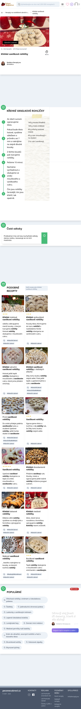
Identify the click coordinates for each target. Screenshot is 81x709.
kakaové (10, 512)
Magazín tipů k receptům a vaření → (65, 630)
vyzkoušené (35, 318)
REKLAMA (45, 690)
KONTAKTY (32, 690)
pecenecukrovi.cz (12, 690)
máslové (11, 318)
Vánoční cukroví (10, 42)
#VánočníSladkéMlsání (34, 390)
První (10, 418)
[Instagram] (29, 694)
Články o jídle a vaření (46, 705)
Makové (11, 557)
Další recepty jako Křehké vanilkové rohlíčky (34, 288)
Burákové (35, 559)
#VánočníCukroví (12, 340)
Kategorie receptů (57, 705)
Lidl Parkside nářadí (45, 700)
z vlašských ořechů (35, 369)
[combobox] (38, 4)
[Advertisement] (65, 22)
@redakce (10, 64)
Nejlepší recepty (57, 700)
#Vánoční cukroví (8, 343)
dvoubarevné (35, 468)
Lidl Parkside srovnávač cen (46, 695)
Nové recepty (58, 696)
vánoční (11, 368)
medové (33, 512)
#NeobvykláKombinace (14, 574)
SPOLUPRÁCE (73, 690)
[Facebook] (33, 694)
